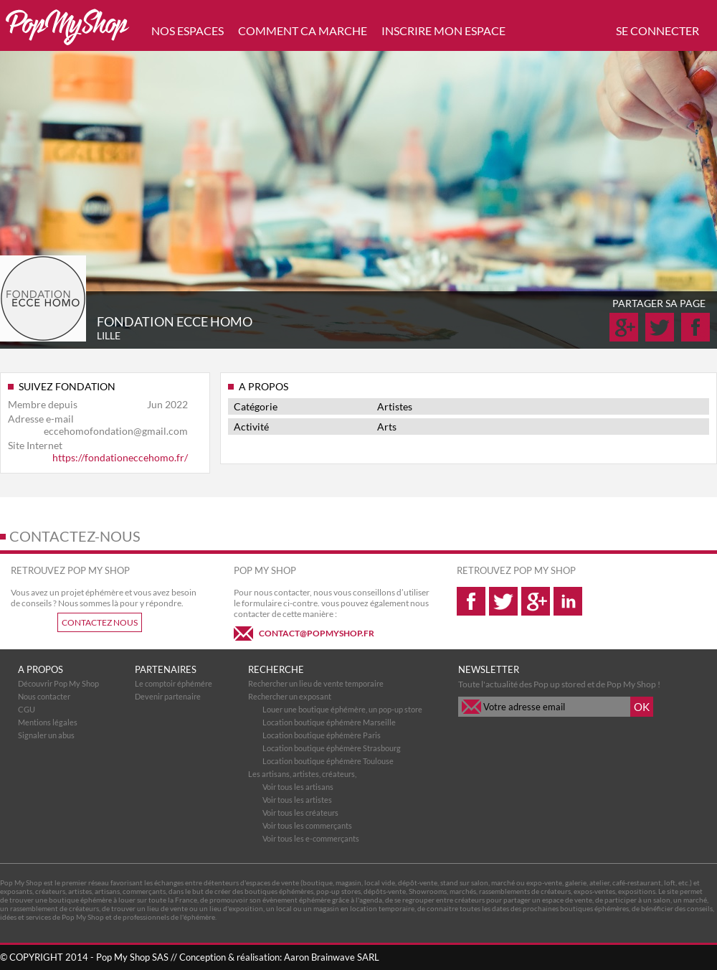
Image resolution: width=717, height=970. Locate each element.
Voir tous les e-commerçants (310, 838)
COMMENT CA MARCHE (302, 30)
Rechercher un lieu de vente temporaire (316, 683)
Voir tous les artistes (297, 799)
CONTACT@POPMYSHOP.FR (316, 633)
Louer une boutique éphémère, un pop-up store (342, 709)
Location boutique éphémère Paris (321, 735)
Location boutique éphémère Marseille (329, 722)
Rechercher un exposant (289, 696)
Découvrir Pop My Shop (58, 683)
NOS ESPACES (187, 30)
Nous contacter (44, 696)
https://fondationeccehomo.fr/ (120, 457)
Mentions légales (47, 722)
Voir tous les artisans (297, 786)
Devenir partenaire (168, 696)
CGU (26, 709)
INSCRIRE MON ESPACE (443, 30)
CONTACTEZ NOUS (100, 622)
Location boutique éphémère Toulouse (328, 761)
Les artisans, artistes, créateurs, (302, 773)
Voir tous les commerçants (307, 825)
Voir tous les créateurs (300, 812)
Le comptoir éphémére (173, 683)
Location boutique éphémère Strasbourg (331, 748)
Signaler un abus (46, 735)
